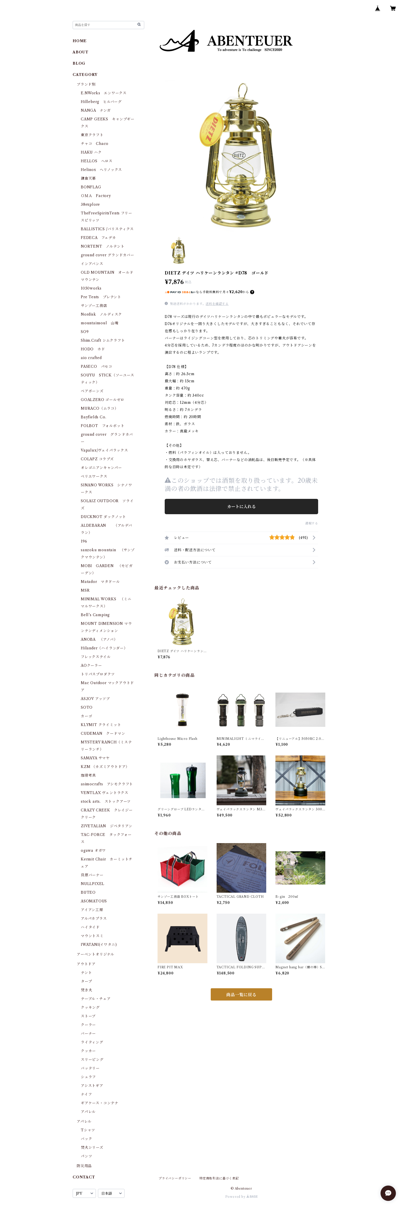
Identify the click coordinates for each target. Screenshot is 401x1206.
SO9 (84, 331)
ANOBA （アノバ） (99, 639)
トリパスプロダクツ (98, 674)
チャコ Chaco (94, 143)
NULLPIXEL (92, 883)
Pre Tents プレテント (101, 297)
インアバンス (92, 263)
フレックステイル (95, 656)
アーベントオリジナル (95, 954)
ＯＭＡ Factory (96, 195)
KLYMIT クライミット (101, 724)
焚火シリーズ (92, 1147)
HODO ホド (93, 349)
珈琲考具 (88, 775)
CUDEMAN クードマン (103, 733)
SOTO (87, 707)
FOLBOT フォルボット (102, 425)
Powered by (241, 1197)
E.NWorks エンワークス (104, 93)
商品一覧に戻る (241, 994)
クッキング (90, 1007)
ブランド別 (86, 84)
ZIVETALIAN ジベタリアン (106, 826)
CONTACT (84, 1177)
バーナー (88, 1033)
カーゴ (86, 716)
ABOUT (80, 52)
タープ (86, 981)
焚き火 (86, 990)
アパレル (88, 1111)
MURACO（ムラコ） (99, 408)
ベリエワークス (94, 476)
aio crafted (91, 357)
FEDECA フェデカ (98, 237)
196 (86, 541)
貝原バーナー (92, 875)
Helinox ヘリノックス (101, 169)
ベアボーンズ (92, 391)
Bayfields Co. (93, 417)
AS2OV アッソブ (95, 698)
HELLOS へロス (97, 161)
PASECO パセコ (96, 366)
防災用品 (84, 1166)
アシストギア (92, 1085)
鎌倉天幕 (88, 178)
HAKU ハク (91, 152)
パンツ (86, 1156)
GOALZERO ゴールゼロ (104, 399)
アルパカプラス (94, 918)
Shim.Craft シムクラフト (103, 340)
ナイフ (86, 1094)
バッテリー (90, 1068)
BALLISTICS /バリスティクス (107, 229)
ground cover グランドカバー (107, 255)
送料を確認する (217, 304)
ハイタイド (90, 927)
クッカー (88, 1051)
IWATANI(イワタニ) (99, 944)
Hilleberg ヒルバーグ (101, 101)
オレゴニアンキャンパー (101, 467)
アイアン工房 (92, 910)
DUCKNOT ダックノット (103, 516)
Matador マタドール (100, 581)
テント (86, 972)
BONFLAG (91, 187)
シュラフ (88, 1077)
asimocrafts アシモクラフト (107, 784)
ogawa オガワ (93, 850)
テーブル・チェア (95, 998)
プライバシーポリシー (175, 1178)
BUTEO (88, 892)
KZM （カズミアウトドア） (105, 766)
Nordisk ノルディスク (101, 314)
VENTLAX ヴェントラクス (104, 792)
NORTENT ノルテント (102, 246)
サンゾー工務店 (94, 305)
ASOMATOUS (94, 901)
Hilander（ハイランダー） (104, 648)
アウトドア (86, 964)
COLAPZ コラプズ (97, 459)
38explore (90, 204)
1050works (91, 288)
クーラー (88, 1025)
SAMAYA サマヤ (95, 758)
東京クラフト (92, 135)
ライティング (92, 1042)
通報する (311, 523)
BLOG (79, 63)
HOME (80, 41)
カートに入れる (241, 506)
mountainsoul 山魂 (99, 323)
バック (86, 1138)
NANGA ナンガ (96, 110)
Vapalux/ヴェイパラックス (104, 450)
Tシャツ (88, 1130)
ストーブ (88, 1016)
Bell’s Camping (95, 615)
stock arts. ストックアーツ (106, 801)
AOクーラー (91, 665)
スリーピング (92, 1059)
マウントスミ (92, 936)
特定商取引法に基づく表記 (219, 1178)
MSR (85, 590)
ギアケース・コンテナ (99, 1103)
